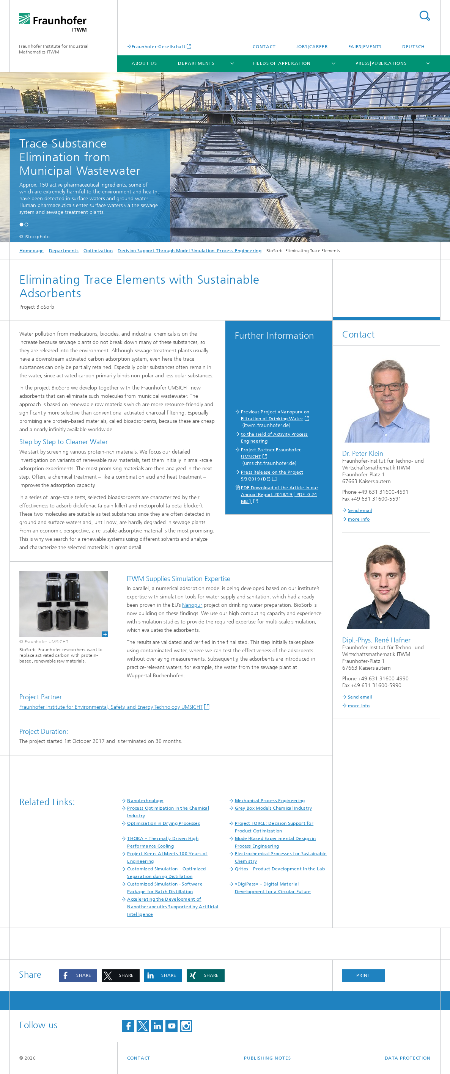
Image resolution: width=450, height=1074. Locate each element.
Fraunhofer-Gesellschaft (159, 46)
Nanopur (192, 605)
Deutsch (413, 46)
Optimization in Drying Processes (163, 823)
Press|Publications (381, 63)
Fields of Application (282, 63)
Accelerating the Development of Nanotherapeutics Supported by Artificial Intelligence (172, 907)
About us (144, 63)
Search (425, 15)
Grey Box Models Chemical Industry (273, 808)
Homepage (31, 250)
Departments (196, 63)
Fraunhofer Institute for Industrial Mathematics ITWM (54, 49)
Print (363, 975)
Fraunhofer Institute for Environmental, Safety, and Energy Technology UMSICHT (111, 707)
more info (359, 519)
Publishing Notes (267, 1058)
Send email (360, 510)
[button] (21, 224)
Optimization (98, 250)
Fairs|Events (365, 46)
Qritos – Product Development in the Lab (280, 868)
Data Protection (408, 1058)
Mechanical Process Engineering (270, 800)
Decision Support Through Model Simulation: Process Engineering (189, 250)
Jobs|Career (312, 46)
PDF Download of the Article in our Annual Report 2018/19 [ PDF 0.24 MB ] (279, 494)
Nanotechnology (145, 800)
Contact (264, 46)
